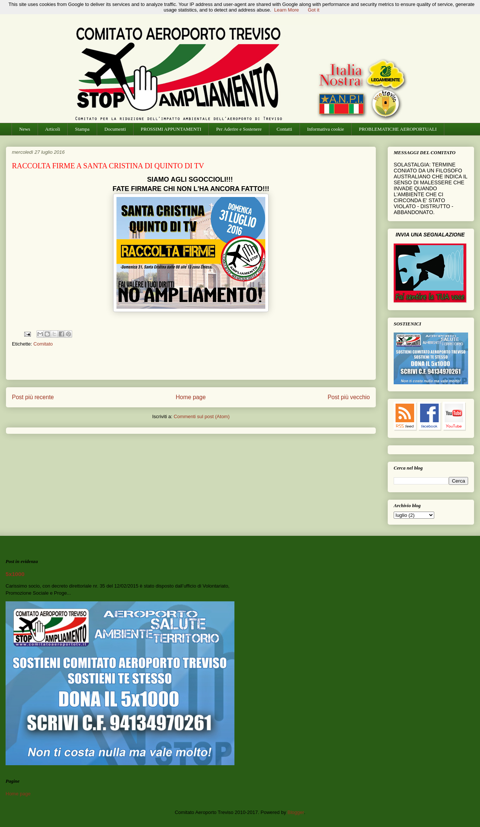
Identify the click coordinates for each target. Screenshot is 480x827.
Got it (313, 10)
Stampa (82, 129)
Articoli (52, 129)
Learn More (286, 10)
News (25, 129)
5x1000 (15, 574)
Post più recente (33, 397)
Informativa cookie (325, 129)
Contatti (284, 129)
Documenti (115, 129)
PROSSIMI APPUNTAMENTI (171, 129)
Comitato (43, 344)
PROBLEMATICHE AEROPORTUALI (397, 129)
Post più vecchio (348, 397)
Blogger (296, 812)
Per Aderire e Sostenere (239, 129)
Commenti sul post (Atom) (202, 416)
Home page (191, 397)
